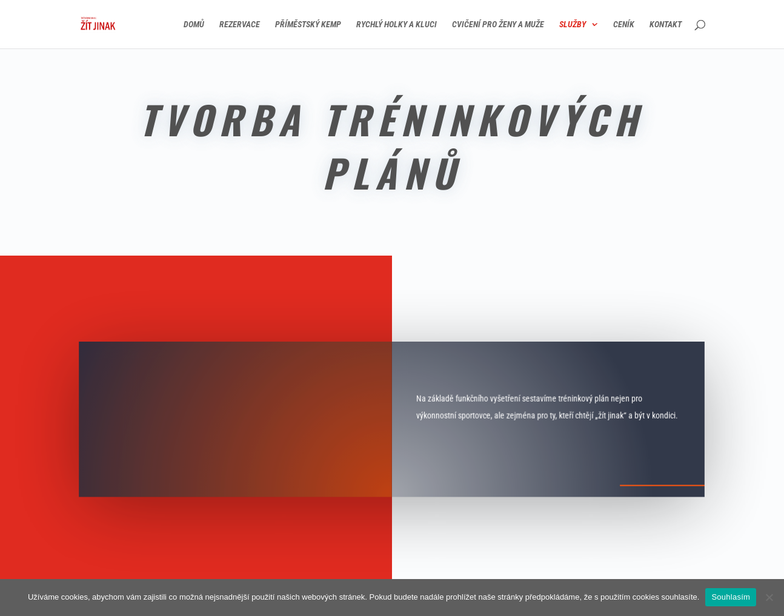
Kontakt (665, 24)
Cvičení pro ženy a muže (498, 24)
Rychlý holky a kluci (396, 24)
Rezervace (239, 24)
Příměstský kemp (308, 24)
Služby (572, 24)
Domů (194, 24)
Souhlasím (730, 596)
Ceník (623, 24)
